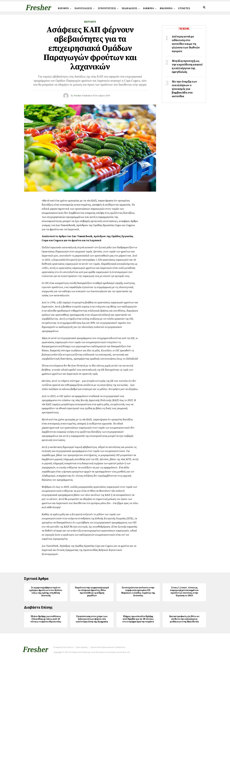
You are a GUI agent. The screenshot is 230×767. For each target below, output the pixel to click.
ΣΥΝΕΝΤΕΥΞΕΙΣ (107, 8)
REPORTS (63, 8)
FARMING (148, 8)
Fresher (77, 95)
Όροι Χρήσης (82, 755)
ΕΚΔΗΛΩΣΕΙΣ (129, 8)
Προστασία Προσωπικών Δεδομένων (108, 755)
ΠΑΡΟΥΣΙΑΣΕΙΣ (83, 8)
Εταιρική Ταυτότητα (63, 755)
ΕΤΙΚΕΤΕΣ (184, 8)
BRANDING (166, 8)
